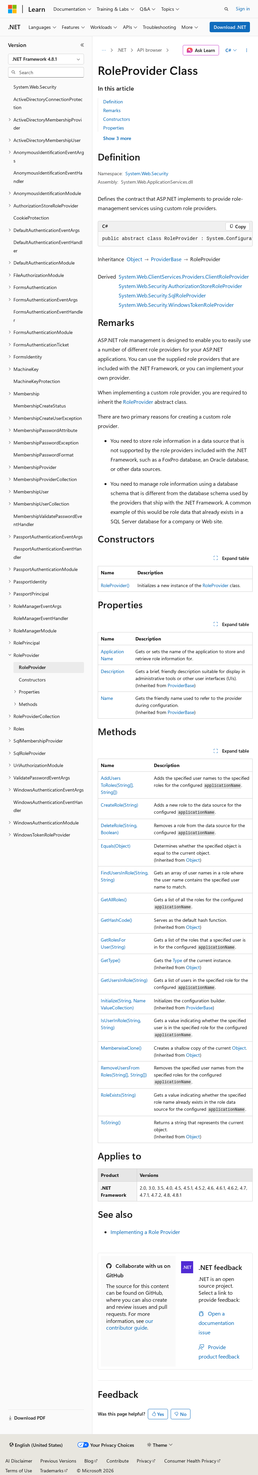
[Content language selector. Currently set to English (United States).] (36, 1445)
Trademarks (51, 1470)
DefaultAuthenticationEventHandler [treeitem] (47, 246)
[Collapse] (82, 45)
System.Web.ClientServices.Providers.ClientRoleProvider (184, 276)
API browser (149, 50)
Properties (113, 128)
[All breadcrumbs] (104, 50)
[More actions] (247, 50)
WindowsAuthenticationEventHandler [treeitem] (48, 806)
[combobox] (46, 59)
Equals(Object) (115, 846)
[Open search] (226, 9)
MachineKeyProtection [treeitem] (36, 381)
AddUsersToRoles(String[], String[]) (117, 785)
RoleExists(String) (118, 1095)
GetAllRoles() (114, 899)
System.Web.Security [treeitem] (34, 87)
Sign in (243, 8)
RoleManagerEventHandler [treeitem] (40, 618)
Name (107, 698)
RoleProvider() (115, 585)
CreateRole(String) (119, 805)
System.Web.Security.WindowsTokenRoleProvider (176, 304)
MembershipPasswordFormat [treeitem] (43, 454)
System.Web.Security (146, 173)
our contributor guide (129, 1324)
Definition (113, 101)
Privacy (144, 1461)
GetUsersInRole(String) (124, 980)
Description (112, 671)
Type (177, 960)
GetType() (110, 960)
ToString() (111, 1122)
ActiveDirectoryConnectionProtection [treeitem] (48, 103)
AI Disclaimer (18, 1461)
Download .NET (230, 27)
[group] (175, 239)
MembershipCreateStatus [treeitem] (39, 405)
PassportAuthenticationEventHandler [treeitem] (47, 552)
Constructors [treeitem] (32, 679)
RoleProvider (138, 401)
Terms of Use (18, 1470)
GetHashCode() (116, 920)
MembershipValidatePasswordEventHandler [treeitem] (47, 520)
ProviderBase (166, 259)
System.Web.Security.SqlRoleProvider (162, 295)
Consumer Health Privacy (190, 1461)
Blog (88, 1461)
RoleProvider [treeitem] (32, 667)
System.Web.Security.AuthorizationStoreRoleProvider (180, 285)
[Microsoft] (12, 9)
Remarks (112, 110)
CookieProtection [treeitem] (31, 218)
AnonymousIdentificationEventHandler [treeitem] (47, 177)
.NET (121, 50)
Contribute (117, 1461)
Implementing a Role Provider (145, 1231)
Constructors (116, 119)
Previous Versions (58, 1461)
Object (134, 259)
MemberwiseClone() (121, 1048)
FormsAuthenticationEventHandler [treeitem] (48, 315)
